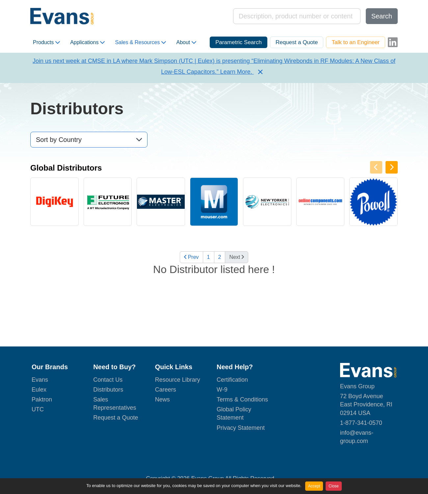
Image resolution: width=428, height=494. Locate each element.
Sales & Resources (140, 42)
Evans (40, 379)
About (186, 42)
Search (381, 16)
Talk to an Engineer (356, 42)
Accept (314, 486)
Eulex (39, 389)
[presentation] (392, 167)
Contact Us (107, 379)
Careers (165, 389)
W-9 (222, 389)
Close (334, 486)
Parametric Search (238, 42)
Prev (191, 257)
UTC (38, 409)
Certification (232, 379)
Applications (87, 42)
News (162, 399)
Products (46, 42)
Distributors (108, 389)
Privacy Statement (241, 428)
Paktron (42, 399)
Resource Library (177, 379)
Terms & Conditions (242, 399)
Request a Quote (297, 42)
